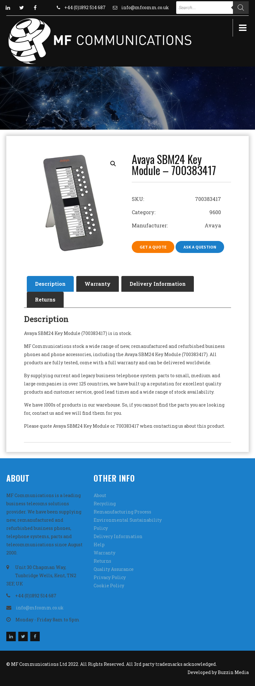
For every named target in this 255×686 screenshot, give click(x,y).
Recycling (105, 504)
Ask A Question (199, 247)
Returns (45, 299)
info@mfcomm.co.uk (145, 7)
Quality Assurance (114, 569)
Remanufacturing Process (122, 512)
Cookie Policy (109, 586)
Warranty (97, 283)
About (100, 495)
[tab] (50, 284)
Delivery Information (158, 283)
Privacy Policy (110, 577)
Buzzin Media (233, 672)
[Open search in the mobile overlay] (212, 7)
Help (99, 545)
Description (50, 283)
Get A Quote (153, 247)
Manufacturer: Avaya (176, 225)
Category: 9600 (176, 212)
